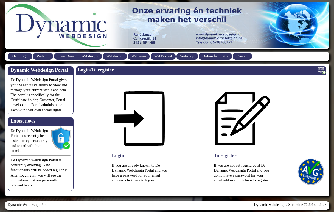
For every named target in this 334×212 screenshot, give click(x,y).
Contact (242, 56)
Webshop (187, 56)
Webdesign (114, 56)
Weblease (138, 56)
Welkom (43, 56)
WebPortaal (163, 56)
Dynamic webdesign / (271, 205)
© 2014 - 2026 (314, 205)
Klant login (20, 56)
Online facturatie (215, 56)
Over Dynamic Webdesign (78, 56)
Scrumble (295, 205)
